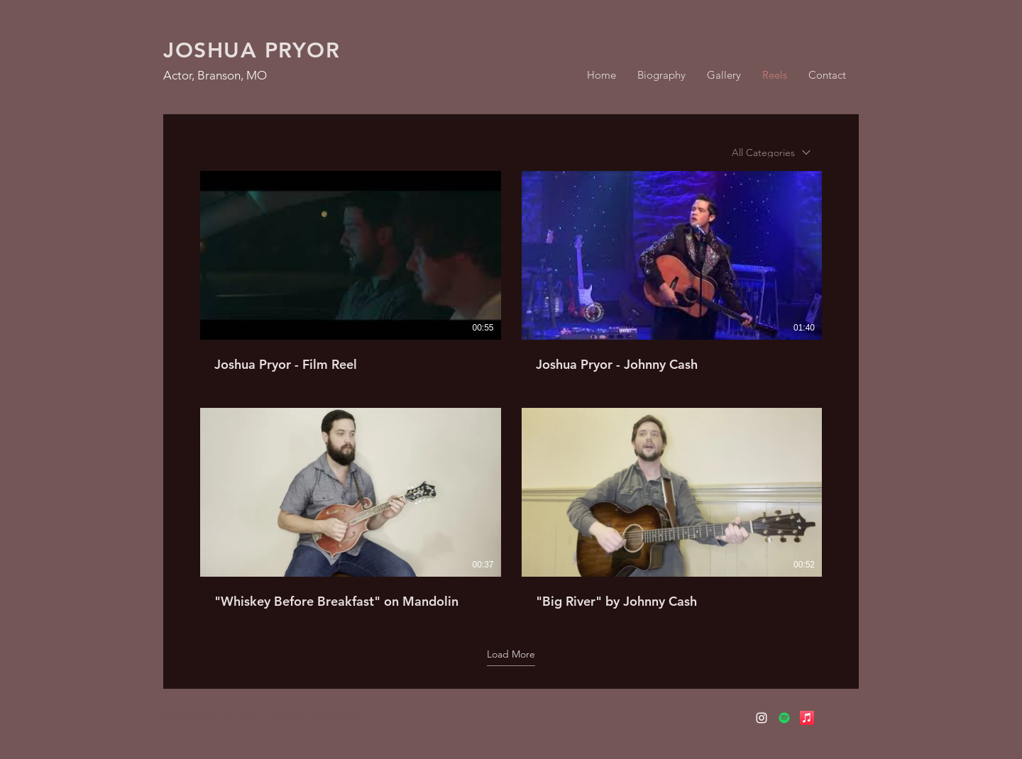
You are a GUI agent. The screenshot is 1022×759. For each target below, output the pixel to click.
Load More (511, 654)
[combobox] (771, 152)
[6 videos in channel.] (511, 390)
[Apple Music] (807, 718)
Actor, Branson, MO (215, 75)
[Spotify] (784, 718)
